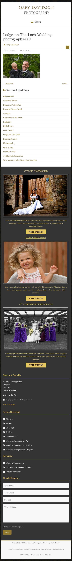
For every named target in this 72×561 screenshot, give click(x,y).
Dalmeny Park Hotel (12, 105)
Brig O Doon (8, 96)
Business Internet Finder (37, 555)
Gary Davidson (12, 44)
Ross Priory (8, 147)
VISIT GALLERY (36, 232)
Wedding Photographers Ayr (16, 441)
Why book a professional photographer (20, 160)
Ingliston (7, 122)
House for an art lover (12, 117)
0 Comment (25, 50)
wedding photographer (13, 156)
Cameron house (10, 100)
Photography (8, 143)
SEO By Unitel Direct (25, 555)
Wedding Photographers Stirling (17, 445)
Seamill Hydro (9, 151)
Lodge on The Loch (11, 134)
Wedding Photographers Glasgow (18, 449)
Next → (65, 83)
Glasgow (7, 113)
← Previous (8, 83)
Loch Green (8, 130)
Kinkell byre (8, 126)
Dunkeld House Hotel (12, 109)
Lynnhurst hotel (10, 139)
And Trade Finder (47, 555)
